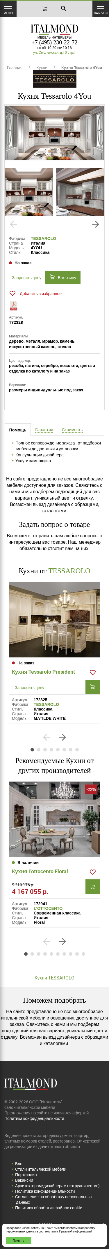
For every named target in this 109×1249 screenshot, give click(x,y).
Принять (18, 1241)
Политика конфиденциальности (45, 1191)
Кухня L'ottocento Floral (40, 871)
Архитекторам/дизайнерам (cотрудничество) (57, 1185)
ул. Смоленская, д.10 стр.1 (54, 52)
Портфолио (26, 1174)
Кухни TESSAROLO (54, 978)
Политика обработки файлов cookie (48, 1207)
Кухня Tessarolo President (43, 671)
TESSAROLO (43, 238)
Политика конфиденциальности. (34, 1118)
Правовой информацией (75, 1231)
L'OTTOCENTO (48, 908)
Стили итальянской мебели (40, 1169)
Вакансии (24, 1180)
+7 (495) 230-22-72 (55, 42)
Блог (19, 1163)
